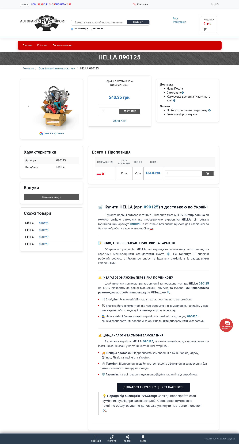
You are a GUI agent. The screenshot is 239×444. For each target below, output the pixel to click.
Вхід (175, 18)
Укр (212, 4)
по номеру (79, 29)
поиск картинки (51, 133)
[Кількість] (109, 111)
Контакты (141, 4)
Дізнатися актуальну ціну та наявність (153, 387)
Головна (27, 45)
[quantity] (183, 173)
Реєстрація (179, 21)
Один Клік (119, 120)
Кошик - (208, 24)
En (218, 4)
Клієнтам (42, 45)
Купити (129, 111)
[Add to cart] (208, 173)
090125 (43, 223)
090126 (43, 230)
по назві (97, 29)
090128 (43, 244)
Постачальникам (62, 45)
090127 (43, 237)
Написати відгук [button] (51, 197)
